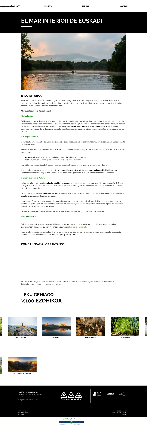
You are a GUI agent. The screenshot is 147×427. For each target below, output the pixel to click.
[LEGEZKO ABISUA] (121, 411)
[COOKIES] (120, 414)
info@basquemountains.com (28, 400)
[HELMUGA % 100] (25, 413)
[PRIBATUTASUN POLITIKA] (114, 413)
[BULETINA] (25, 414)
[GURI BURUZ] (27, 411)
